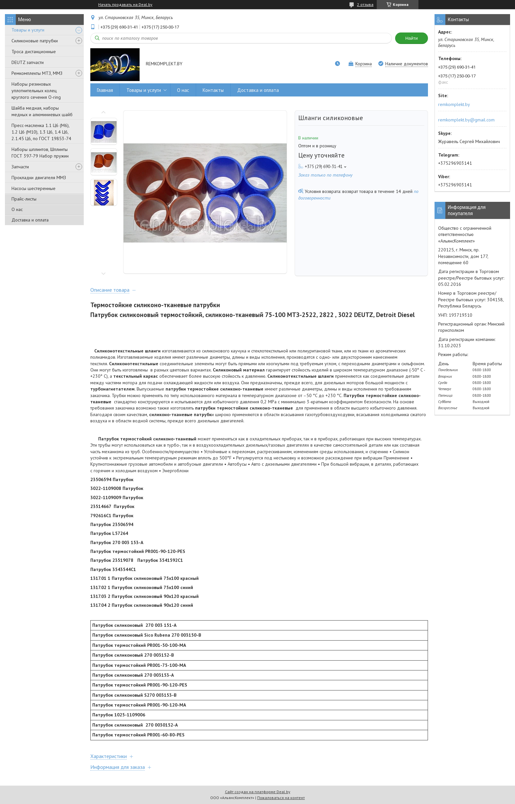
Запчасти (20, 167)
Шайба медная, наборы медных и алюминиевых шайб (42, 111)
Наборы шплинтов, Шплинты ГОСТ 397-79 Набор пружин (40, 152)
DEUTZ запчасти (27, 62)
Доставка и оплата (30, 220)
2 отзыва (365, 4)
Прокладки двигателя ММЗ (38, 177)
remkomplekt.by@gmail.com (466, 120)
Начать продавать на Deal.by (125, 4)
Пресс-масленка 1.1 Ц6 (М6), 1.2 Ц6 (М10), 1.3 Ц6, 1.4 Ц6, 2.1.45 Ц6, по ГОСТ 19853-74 (41, 131)
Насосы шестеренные (33, 188)
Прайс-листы (23, 199)
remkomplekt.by (454, 104)
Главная (105, 90)
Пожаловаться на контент (281, 797)
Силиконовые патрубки (34, 41)
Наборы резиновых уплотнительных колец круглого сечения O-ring (36, 90)
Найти (411, 38)
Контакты (213, 90)
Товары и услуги (27, 30)
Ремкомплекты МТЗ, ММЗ (36, 73)
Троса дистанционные (33, 51)
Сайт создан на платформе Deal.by (257, 791)
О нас (17, 209)
